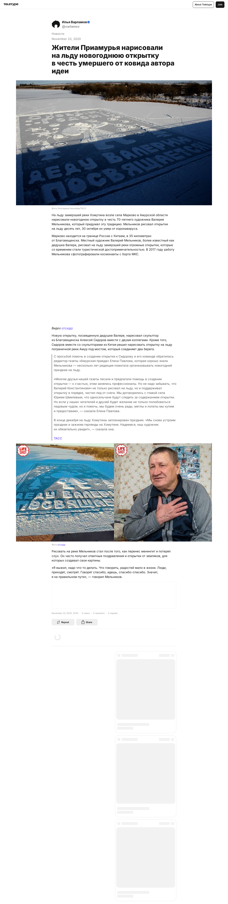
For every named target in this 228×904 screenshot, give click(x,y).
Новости (58, 34)
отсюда (67, 328)
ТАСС (58, 438)
